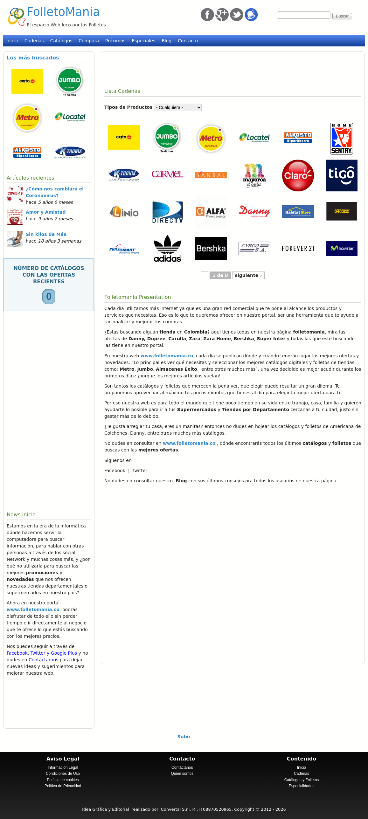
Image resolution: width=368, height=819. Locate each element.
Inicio (12, 40)
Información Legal (63, 767)
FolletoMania (63, 12)
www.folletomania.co (33, 609)
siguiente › (248, 275)
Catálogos (61, 40)
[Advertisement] (49, 411)
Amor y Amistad (46, 212)
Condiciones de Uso (63, 773)
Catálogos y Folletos (301, 780)
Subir (184, 736)
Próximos (115, 40)
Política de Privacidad (63, 786)
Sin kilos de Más (46, 234)
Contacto (188, 40)
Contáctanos (182, 767)
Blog (166, 40)
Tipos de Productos (128, 107)
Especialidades (302, 786)
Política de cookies (63, 780)
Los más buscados (33, 58)
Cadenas (34, 40)
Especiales (144, 40)
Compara (89, 40)
